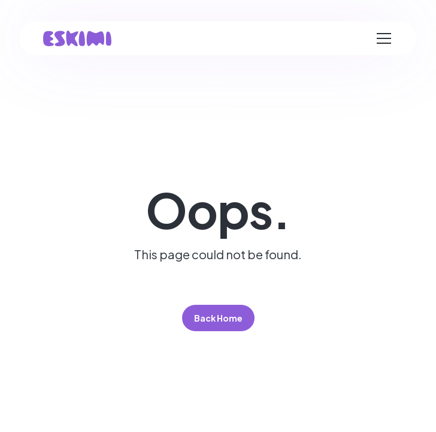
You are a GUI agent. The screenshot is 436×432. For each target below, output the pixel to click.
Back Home (218, 318)
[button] (384, 38)
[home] (77, 39)
